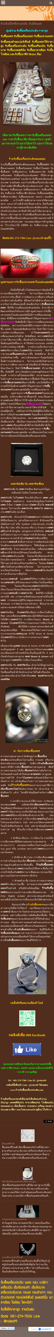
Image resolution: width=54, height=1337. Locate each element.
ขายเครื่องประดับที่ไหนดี (12, 1257)
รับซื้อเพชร (43, 164)
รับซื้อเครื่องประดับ (15, 164)
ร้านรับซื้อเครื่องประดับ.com (39, 182)
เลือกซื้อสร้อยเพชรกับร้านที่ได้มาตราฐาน (19, 1181)
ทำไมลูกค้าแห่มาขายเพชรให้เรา (14, 1219)
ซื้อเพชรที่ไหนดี (8, 1143)
